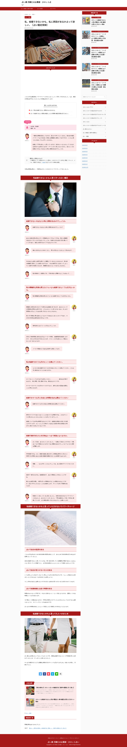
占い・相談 (28, 713)
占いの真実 (40, 8)
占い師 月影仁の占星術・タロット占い (63, 742)
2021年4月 (85, 145)
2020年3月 (85, 158)
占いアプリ (53, 8)
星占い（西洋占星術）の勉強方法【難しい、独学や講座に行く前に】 (48, 728)
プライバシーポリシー (74, 738)
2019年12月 (85, 167)
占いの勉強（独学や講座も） (27, 9)
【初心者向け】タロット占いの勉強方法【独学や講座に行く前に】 (55, 687)
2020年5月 (85, 151)
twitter (43, 162)
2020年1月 (85, 164)
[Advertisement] (50, 82)
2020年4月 (85, 154)
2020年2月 (85, 161)
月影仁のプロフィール (53, 738)
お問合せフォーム (63, 738)
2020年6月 (85, 148)
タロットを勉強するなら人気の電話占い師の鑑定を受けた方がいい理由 (98, 22)
